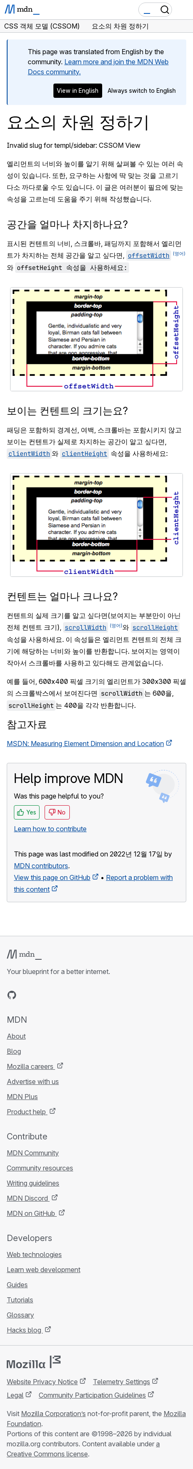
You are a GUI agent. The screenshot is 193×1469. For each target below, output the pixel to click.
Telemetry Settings (121, 1381)
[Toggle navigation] (183, 9)
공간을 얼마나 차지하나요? (67, 224)
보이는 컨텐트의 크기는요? (67, 411)
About (16, 1036)
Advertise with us (33, 1081)
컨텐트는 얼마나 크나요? (62, 596)
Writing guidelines (33, 1183)
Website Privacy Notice (42, 1381)
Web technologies (34, 1254)
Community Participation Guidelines (92, 1395)
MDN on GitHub (32, 1213)
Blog (14, 1051)
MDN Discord (28, 1198)
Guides (17, 1284)
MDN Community (33, 1153)
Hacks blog (25, 1330)
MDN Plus (22, 1096)
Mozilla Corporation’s (53, 1413)
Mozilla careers (31, 1066)
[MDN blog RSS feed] (72, 995)
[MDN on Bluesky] (27, 995)
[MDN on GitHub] (12, 995)
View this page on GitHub (52, 877)
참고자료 (27, 724)
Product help (27, 1112)
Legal (15, 1395)
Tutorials (20, 1300)
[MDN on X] (42, 995)
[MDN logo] (24, 955)
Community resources (40, 1168)
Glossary (20, 1315)
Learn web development (43, 1269)
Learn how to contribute (50, 829)
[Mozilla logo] (34, 1362)
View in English (77, 90)
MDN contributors (41, 865)
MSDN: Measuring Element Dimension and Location (85, 743)
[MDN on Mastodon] (57, 995)
